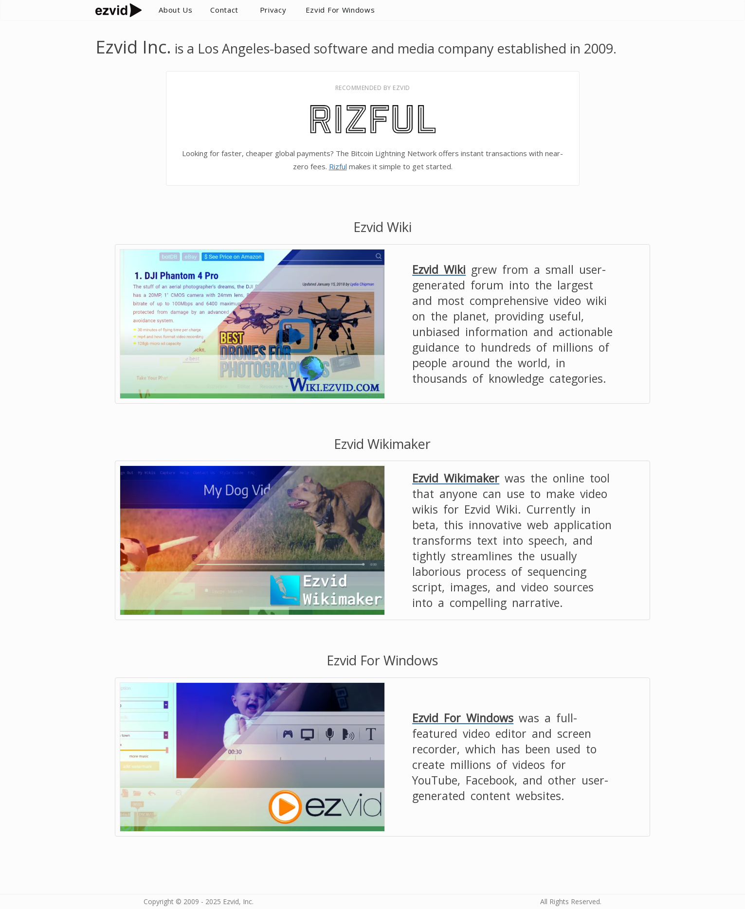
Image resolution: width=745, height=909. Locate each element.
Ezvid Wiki (439, 269)
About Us (176, 10)
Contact (224, 10)
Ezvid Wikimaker (455, 478)
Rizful (338, 166)
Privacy (273, 10)
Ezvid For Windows (340, 10)
